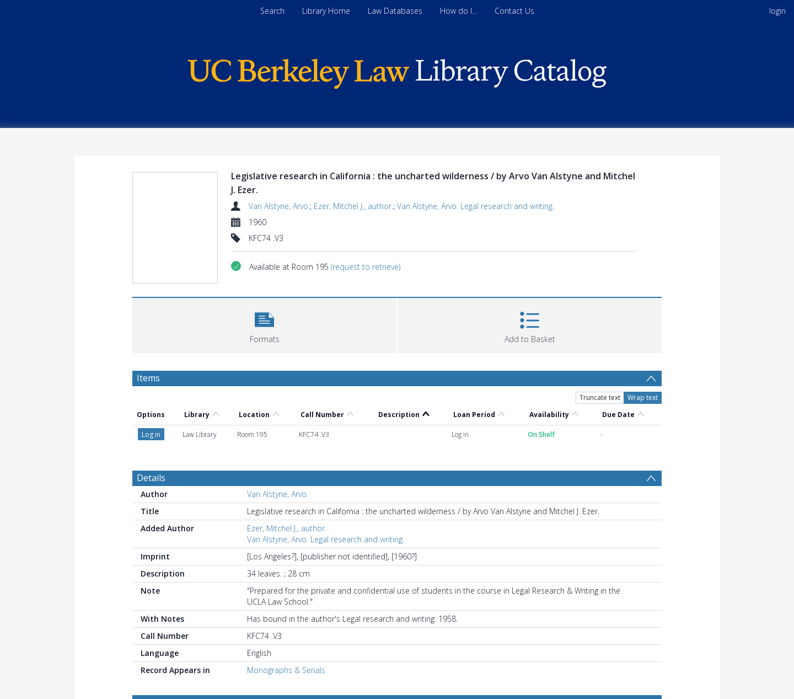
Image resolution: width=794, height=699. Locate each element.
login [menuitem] (777, 11)
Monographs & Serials (286, 670)
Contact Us (514, 11)
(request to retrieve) (365, 267)
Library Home (326, 11)
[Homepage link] (397, 71)
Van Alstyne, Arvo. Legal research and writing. (475, 206)
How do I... (458, 11)
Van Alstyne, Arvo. (279, 206)
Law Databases (395, 11)
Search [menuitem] (272, 11)
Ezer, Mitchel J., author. (353, 206)
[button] (264, 324)
